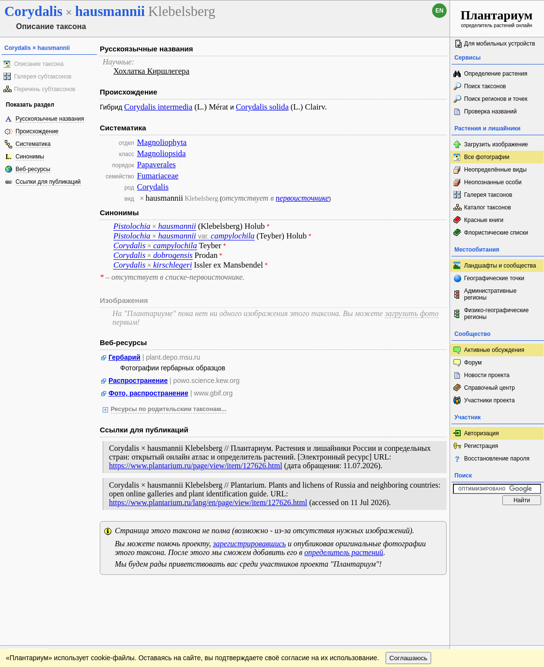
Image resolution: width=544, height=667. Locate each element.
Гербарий (124, 357)
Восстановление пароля (496, 458)
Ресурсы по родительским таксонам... (169, 409)
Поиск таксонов (485, 86)
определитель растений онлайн (497, 18)
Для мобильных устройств (499, 43)
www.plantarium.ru (497, 591)
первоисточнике (302, 198)
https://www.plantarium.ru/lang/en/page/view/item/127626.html (208, 502)
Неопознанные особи (493, 182)
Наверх (435, 592)
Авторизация (481, 433)
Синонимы (30, 156)
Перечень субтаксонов (44, 89)
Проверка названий (490, 111)
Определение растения (495, 73)
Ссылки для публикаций (48, 181)
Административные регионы (490, 294)
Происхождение (37, 131)
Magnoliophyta (162, 142)
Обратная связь (73, 592)
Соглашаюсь (408, 611)
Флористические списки (496, 232)
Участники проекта (489, 400)
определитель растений (343, 552)
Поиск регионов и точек (496, 98)
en (439, 10)
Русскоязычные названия (50, 118)
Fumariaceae (158, 175)
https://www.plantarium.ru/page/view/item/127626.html (195, 465)
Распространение (138, 380)
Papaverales (156, 164)
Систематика (33, 144)
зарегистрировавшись (249, 544)
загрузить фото (411, 313)
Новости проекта (487, 375)
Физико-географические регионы (496, 313)
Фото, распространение (148, 393)
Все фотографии (486, 157)
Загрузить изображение (496, 144)
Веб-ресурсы (33, 169)
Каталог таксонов (487, 207)
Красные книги (483, 220)
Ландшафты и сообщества (500, 265)
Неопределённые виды (495, 169)
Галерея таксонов (488, 194)
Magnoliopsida (161, 153)
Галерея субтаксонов (42, 76)
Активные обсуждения (494, 350)
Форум (473, 362)
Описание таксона (38, 64)
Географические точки (494, 278)
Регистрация (481, 446)
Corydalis (153, 186)
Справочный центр (489, 387)
